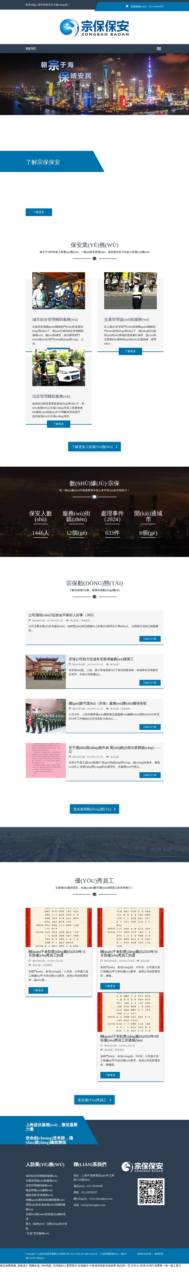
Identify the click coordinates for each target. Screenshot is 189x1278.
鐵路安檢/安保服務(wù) (39, 1195)
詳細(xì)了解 (150, 638)
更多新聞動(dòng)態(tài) (94, 809)
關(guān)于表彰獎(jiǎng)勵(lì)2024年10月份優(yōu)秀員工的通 (129, 953)
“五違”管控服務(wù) (37, 1233)
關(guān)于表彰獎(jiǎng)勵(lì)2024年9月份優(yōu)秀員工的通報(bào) (129, 1038)
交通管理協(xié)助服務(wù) (126, 319)
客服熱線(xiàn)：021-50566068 (144, 6)
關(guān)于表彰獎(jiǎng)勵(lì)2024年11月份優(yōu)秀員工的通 (57, 953)
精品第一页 (123, 1265)
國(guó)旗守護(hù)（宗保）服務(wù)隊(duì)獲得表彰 (108, 703)
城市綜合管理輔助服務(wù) (55, 319)
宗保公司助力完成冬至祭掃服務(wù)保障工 (101, 659)
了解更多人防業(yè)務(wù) (94, 447)
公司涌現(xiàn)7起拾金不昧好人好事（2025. (61, 615)
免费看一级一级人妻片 (167, 1265)
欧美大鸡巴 (147, 1265)
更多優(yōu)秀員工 (94, 1100)
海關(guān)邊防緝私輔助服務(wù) (45, 1199)
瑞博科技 (159, 1254)
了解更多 (39, 212)
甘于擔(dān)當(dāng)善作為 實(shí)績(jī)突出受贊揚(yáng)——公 (114, 749)
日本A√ (135, 1265)
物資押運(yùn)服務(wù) (39, 1190)
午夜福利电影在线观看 (102, 1265)
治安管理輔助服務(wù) (51, 396)
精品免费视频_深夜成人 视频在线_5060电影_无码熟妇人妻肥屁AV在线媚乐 (44, 1265)
